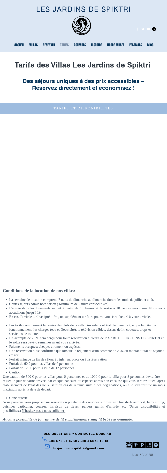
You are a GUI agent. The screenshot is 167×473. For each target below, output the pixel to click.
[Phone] (45, 439)
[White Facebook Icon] (137, 29)
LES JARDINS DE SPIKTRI (83, 9)
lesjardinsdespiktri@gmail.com (78, 448)
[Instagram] (154, 29)
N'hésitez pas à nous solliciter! (43, 411)
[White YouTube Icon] (148, 29)
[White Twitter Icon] (143, 29)
